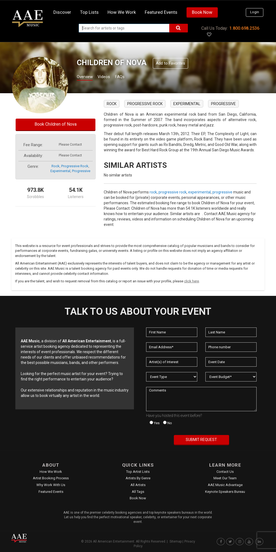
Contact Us (225, 472)
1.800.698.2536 (244, 28)
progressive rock (74, 166)
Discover (62, 12)
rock (55, 166)
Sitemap (176, 541)
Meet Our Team (225, 478)
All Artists (138, 485)
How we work (122, 12)
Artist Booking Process (51, 478)
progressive (81, 171)
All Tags (138, 492)
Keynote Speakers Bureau (225, 492)
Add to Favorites (170, 63)
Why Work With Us (50, 485)
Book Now (202, 12)
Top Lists (89, 12)
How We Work (51, 472)
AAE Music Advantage (225, 485)
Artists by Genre (138, 478)
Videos (110, 77)
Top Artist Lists (138, 472)
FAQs (129, 77)
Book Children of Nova (55, 124)
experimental (60, 171)
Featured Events (161, 12)
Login (254, 12)
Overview (87, 77)
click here (191, 281)
